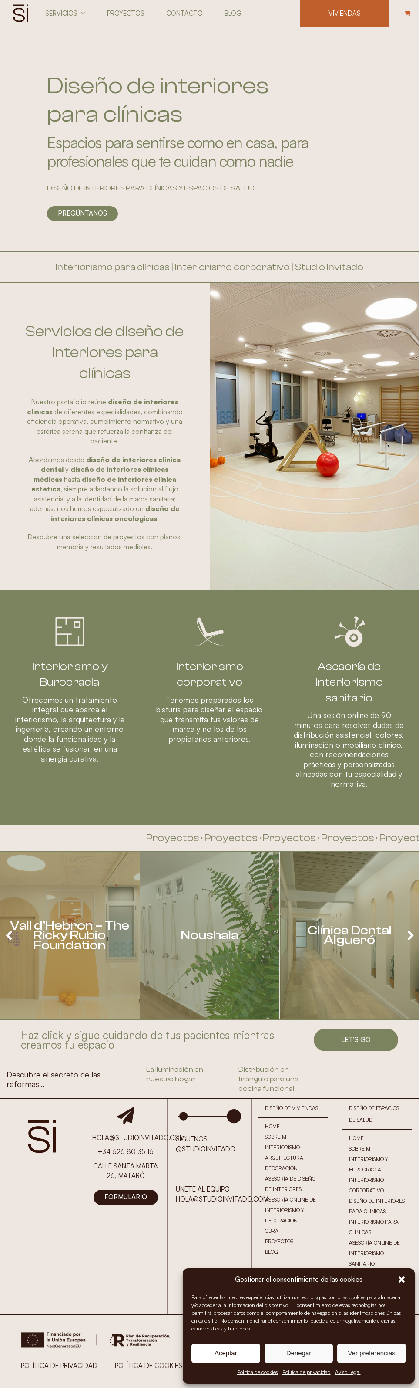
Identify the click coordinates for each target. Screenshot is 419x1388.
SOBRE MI (276, 1137)
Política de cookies (257, 1372)
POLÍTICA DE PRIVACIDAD (59, 1365)
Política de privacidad (306, 1372)
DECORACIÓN (281, 1168)
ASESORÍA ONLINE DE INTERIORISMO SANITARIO (374, 1253)
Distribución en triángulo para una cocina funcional (268, 1079)
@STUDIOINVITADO (205, 1149)
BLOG (271, 1252)
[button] (401, 1279)
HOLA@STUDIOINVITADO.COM (222, 1199)
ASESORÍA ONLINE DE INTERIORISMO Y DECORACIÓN (290, 1210)
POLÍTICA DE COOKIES (148, 1365)
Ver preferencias (372, 1353)
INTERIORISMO (282, 1147)
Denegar (299, 1353)
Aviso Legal (348, 1372)
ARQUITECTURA (284, 1157)
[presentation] (8, 936)
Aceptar (226, 1353)
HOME (272, 1126)
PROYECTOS (279, 1241)
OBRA (271, 1231)
